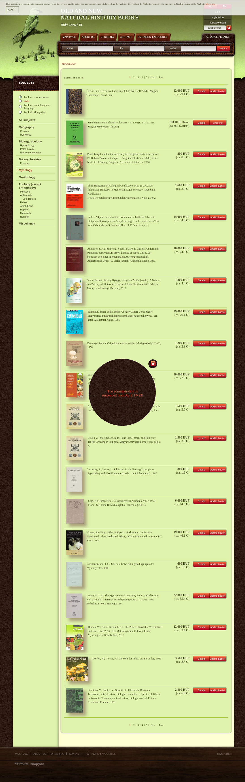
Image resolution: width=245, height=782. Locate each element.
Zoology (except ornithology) (30, 186)
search (223, 48)
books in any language (36, 97)
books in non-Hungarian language (37, 107)
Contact (75, 753)
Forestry (24, 163)
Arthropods (26, 195)
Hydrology (25, 134)
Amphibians (26, 206)
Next (153, 77)
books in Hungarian (34, 112)
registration (217, 17)
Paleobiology (27, 149)
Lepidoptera (29, 198)
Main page (21, 753)
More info (210, 2)
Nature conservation (31, 152)
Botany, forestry (30, 159)
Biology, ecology (30, 141)
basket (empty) (217, 22)
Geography (26, 127)
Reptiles (24, 209)
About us (39, 753)
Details (201, 91)
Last (161, 77)
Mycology (25, 170)
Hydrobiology (27, 145)
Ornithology (27, 177)
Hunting (24, 216)
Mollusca (25, 191)
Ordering (218, 122)
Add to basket (217, 91)
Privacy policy (224, 753)
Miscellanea (27, 223)
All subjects (27, 120)
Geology (24, 131)
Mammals (25, 213)
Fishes (23, 202)
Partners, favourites (101, 753)
